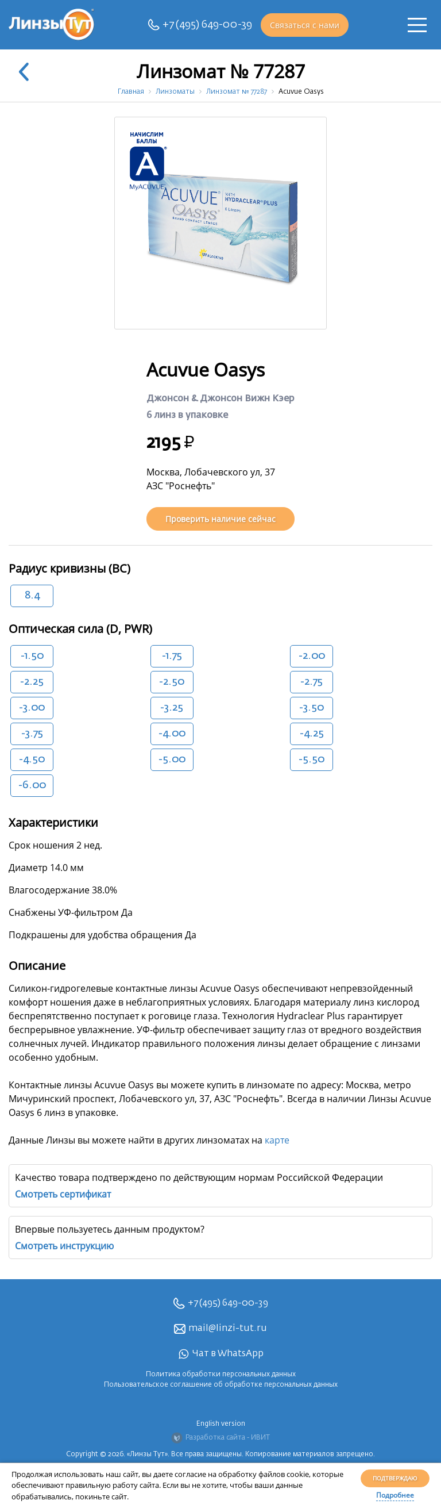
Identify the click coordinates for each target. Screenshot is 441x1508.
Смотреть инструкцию (64, 1246)
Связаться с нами (304, 25)
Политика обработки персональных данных (221, 1374)
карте (277, 1140)
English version (220, 1424)
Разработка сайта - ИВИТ (220, 1438)
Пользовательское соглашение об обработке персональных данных (221, 1385)
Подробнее (395, 1495)
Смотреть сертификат (63, 1194)
